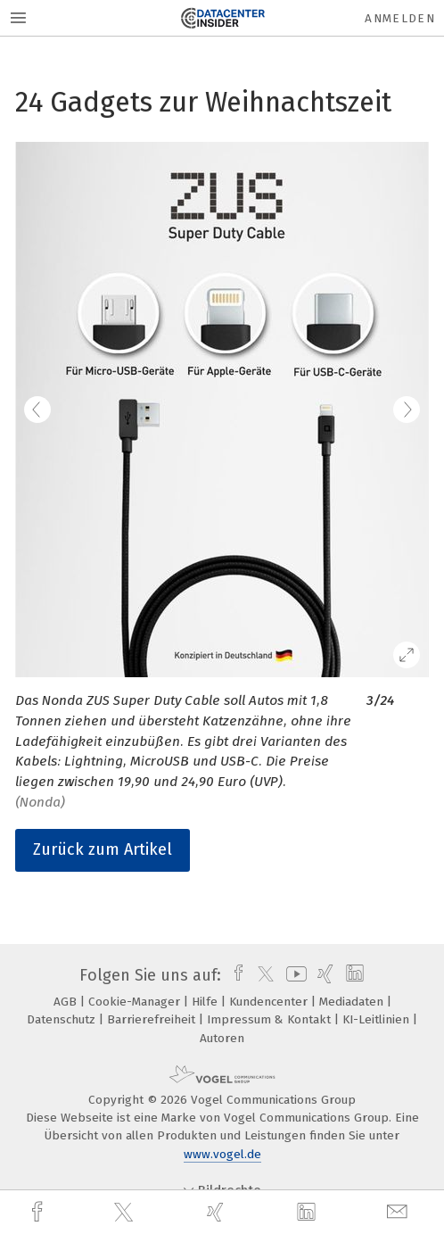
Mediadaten (353, 1001)
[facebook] (39, 1212)
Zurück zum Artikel (102, 849)
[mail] (399, 1212)
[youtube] (293, 975)
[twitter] (125, 1212)
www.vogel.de (222, 1154)
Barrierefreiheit (153, 1019)
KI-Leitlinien (377, 1019)
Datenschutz (63, 1019)
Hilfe (206, 1001)
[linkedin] (308, 1212)
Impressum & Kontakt (270, 1019)
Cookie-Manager (136, 1001)
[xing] (217, 1212)
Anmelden (400, 18)
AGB (66, 1001)
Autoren (222, 1038)
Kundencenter (270, 1001)
